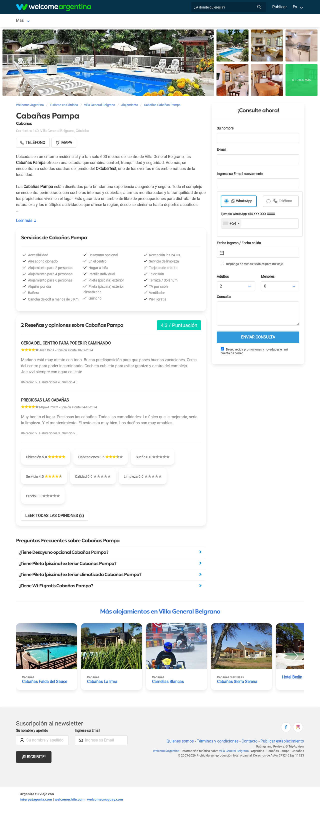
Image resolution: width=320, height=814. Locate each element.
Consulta (224, 298)
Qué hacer (217, 20)
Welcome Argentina (169, 757)
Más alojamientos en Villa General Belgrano (160, 617)
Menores (268, 278)
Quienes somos (178, 747)
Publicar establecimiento (282, 747)
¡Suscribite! (34, 763)
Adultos (223, 278)
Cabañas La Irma (102, 687)
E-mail (222, 150)
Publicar (279, 6)
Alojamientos (76, 20)
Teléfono (285, 202)
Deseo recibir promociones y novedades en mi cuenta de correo (254, 352)
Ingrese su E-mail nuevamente (241, 175)
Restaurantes (190, 20)
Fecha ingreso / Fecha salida (240, 244)
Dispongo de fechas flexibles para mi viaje (251, 265)
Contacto (249, 747)
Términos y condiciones (217, 747)
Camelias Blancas (168, 687)
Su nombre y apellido (33, 736)
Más (236, 20)
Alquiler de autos (118, 20)
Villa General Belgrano (35, 20)
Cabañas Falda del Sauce (44, 687)
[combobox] (231, 224)
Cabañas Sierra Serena (237, 687)
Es (295, 6)
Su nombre (225, 129)
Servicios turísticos (156, 20)
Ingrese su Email (88, 736)
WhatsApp (244, 202)
